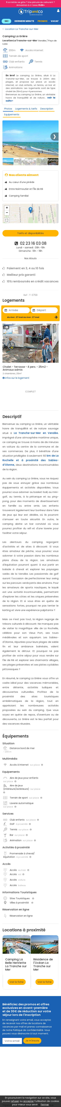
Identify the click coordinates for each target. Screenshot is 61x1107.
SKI (6, 21)
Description (46, 108)
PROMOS (42, 21)
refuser (15, 1101)
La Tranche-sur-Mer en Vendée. (36, 433)
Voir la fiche (17, 982)
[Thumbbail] (8, 161)
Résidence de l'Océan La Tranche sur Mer (43, 964)
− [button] (7, 213)
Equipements (11, 114)
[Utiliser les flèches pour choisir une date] (19, 310)
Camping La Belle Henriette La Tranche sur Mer (16, 964)
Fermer (45, 1104)
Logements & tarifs (26, 108)
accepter (28, 1101)
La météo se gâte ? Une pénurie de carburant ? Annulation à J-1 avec (31, 3)
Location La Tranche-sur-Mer (21, 29)
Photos (8, 108)
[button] (30, 21)
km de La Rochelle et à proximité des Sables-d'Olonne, (30, 460)
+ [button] (7, 208)
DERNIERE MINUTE (24, 21)
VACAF (55, 21)
